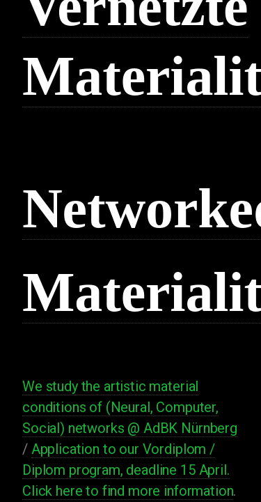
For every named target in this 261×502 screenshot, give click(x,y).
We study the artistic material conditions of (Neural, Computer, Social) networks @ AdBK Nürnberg (129, 407)
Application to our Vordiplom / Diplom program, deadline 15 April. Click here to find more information (127, 470)
